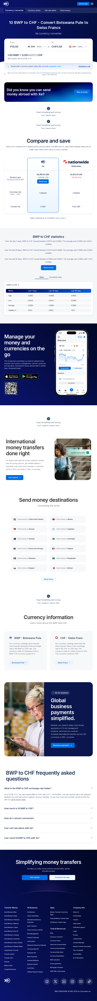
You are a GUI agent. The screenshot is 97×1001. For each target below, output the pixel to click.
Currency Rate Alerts (56, 952)
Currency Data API (33, 949)
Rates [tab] (42, 277)
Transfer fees (8, 958)
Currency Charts (55, 941)
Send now (43, 181)
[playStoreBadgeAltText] (29, 376)
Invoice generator (55, 963)
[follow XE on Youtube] (81, 981)
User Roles (30, 968)
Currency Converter (56, 937)
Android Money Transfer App (59, 918)
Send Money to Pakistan (11, 919)
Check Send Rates (33, 916)
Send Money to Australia (12, 939)
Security (6, 961)
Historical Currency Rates (58, 944)
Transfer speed (9, 954)
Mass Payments (32, 956)
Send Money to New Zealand (13, 942)
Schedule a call (84, 66)
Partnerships (77, 916)
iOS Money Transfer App (58, 922)
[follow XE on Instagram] (72, 981)
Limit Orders (31, 941)
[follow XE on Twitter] (55, 981)
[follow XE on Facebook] (47, 981)
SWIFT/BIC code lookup (57, 971)
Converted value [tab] (55, 277)
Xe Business (31, 912)
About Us (76, 912)
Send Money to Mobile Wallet (13, 946)
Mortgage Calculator (56, 967)
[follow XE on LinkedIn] (64, 981)
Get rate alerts (50, 10)
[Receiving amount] (15, 46)
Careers (75, 919)
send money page (18, 800)
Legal (75, 931)
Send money (65, 10)
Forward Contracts (33, 937)
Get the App (83, 4)
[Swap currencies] (48, 47)
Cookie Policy (77, 939)
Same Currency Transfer (35, 930)
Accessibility (77, 954)
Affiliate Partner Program (35, 972)
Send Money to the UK (11, 931)
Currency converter (14, 10)
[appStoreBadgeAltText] (11, 376)
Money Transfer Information (82, 946)
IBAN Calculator (55, 960)
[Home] (6, 4)
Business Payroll (32, 964)
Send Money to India (10, 916)
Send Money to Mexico (11, 923)
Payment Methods (33, 960)
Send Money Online (10, 912)
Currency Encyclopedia (57, 948)
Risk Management (32, 933)
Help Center (77, 923)
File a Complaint (78, 950)
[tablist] (48, 277)
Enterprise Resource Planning (36, 945)
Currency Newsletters (57, 956)
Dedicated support (79, 927)
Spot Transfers (32, 926)
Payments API (31, 953)
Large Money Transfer (11, 950)
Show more (48, 579)
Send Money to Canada (11, 935)
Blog (51, 933)
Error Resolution (78, 958)
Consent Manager (78, 942)
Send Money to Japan (11, 927)
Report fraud (8, 965)
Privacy (75, 935)
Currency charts (34, 10)
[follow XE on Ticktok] (89, 981)
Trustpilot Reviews (10, 969)
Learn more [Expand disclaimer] (61, 218)
